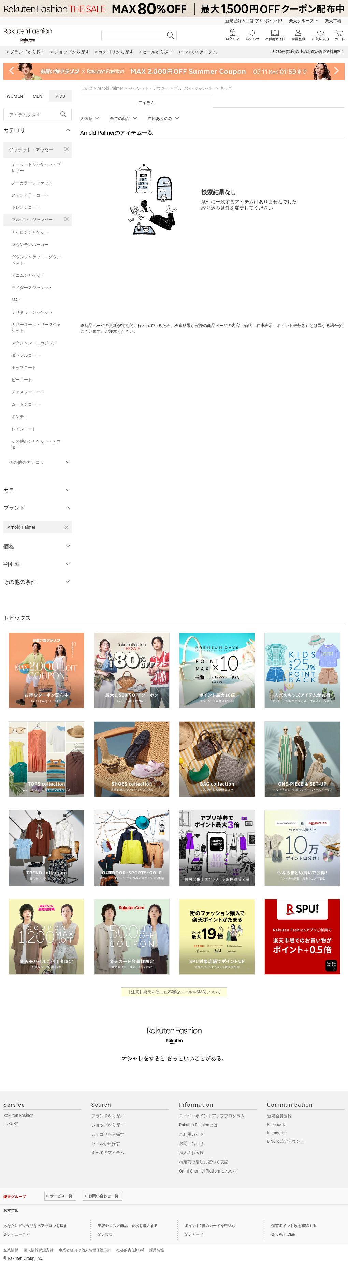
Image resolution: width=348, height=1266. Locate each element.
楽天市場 (333, 20)
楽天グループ (301, 20)
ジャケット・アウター (31, 150)
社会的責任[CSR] (130, 1250)
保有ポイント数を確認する (293, 1226)
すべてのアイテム (107, 1152)
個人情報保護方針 (39, 1250)
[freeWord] (37, 114)
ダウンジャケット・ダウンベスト (36, 260)
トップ (86, 88)
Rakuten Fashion (18, 1115)
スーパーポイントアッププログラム (212, 1115)
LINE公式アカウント (285, 1141)
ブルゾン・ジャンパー (32, 219)
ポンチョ (20, 416)
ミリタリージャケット (32, 312)
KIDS (60, 96)
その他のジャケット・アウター (36, 444)
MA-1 (16, 300)
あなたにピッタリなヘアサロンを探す (35, 1226)
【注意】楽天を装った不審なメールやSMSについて (174, 992)
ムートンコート (26, 404)
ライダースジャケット (32, 287)
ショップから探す (107, 1125)
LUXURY (10, 1123)
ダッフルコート (26, 355)
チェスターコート (28, 392)
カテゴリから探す (107, 1134)
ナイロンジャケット (30, 232)
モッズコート (24, 367)
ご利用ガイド (191, 1134)
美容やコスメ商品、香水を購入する (128, 1226)
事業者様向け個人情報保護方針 (85, 1250)
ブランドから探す (107, 1115)
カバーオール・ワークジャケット (36, 327)
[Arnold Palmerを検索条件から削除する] (66, 527)
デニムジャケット (28, 275)
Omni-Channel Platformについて (208, 1171)
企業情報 (10, 1250)
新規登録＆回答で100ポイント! (253, 20)
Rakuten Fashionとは (198, 1125)
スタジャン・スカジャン (34, 343)
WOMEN (14, 96)
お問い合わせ (191, 1143)
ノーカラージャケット (32, 183)
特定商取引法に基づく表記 (203, 1162)
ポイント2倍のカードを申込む (210, 1226)
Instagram (276, 1133)
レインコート (24, 429)
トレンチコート (26, 207)
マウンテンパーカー (30, 244)
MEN (37, 96)
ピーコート (22, 379)
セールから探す (105, 1143)
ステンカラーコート (30, 195)
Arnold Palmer (110, 88)
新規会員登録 (279, 1115)
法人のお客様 (191, 1152)
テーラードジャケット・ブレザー (36, 167)
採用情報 (156, 1250)
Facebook (276, 1124)
